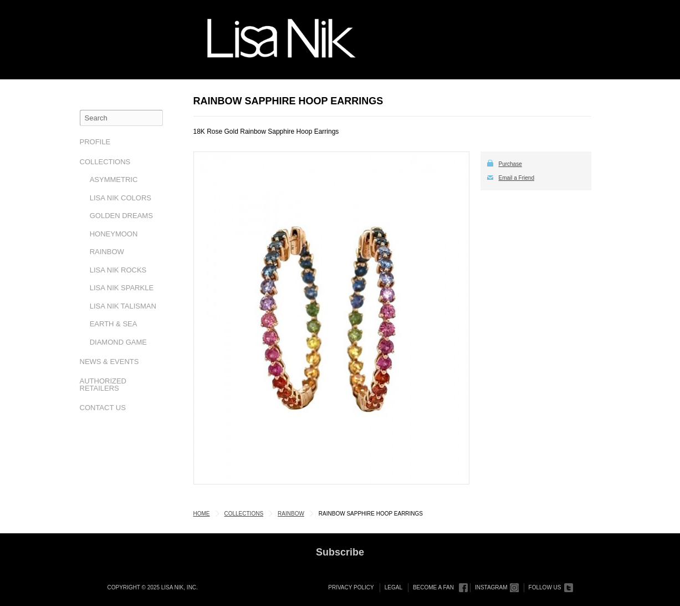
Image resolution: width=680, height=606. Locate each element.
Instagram (491, 587)
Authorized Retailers (103, 384)
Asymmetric (114, 179)
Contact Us (103, 407)
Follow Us (545, 587)
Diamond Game (118, 342)
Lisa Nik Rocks (118, 270)
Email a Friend (516, 178)
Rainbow (107, 251)
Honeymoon (114, 234)
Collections (105, 161)
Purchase (510, 164)
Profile (95, 141)
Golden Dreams (121, 215)
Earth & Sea (113, 323)
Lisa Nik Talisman (123, 306)
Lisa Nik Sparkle (122, 287)
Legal (393, 587)
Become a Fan (433, 587)
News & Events (109, 361)
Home (201, 514)
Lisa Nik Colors (120, 197)
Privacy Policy (351, 587)
